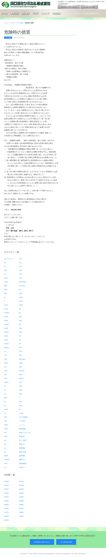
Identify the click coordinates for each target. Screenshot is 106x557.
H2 (5, 413)
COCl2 (6, 382)
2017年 (6, 512)
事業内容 (14, 13)
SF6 (20, 355)
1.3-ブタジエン (9, 259)
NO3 (20, 332)
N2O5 (21, 305)
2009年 (21, 501)
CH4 (5, 359)
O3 (20, 340)
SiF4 (20, 367)
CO (5, 374)
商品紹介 (22, 436)
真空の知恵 (22, 452)
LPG (20, 278)
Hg (5, 448)
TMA (20, 386)
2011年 (21, 493)
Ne (20, 313)
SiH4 (20, 374)
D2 (5, 394)
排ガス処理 (22, 440)
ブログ (35, 13)
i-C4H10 (6, 459)
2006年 (21, 512)
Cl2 (5, 367)
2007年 (21, 508)
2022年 (6, 493)
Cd (5, 351)
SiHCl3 (21, 378)
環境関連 (22, 448)
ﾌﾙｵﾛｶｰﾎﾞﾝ (22, 467)
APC (5, 270)
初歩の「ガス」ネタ (25, 432)
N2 (20, 289)
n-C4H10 (22, 286)
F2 (5, 402)
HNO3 (6, 456)
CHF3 (6, 363)
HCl (5, 432)
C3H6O (6, 324)
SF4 (20, 351)
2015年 (6, 520)
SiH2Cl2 (21, 371)
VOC (20, 402)
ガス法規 (20, 23)
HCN (5, 436)
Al (4, 266)
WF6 (20, 405)
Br (5, 297)
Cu (5, 390)
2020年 (6, 501)
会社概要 (25, 13)
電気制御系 (22, 463)
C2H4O (6, 313)
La (5, 467)
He (5, 440)
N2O (20, 293)
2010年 (21, 497)
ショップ (45, 13)
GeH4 (6, 409)
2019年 (6, 505)
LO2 (20, 274)
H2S (5, 421)
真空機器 (22, 456)
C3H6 (6, 320)
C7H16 (6, 344)
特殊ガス (22, 444)
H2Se (6, 425)
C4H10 (6, 332)
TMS (20, 394)
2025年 (6, 481)
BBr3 (5, 286)
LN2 (20, 266)
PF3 (20, 347)
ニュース (22, 425)
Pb (20, 344)
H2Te (6, 429)
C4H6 (6, 336)
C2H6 (6, 316)
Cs (5, 386)
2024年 (6, 485)
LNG (20, 270)
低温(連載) (22, 429)
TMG (20, 390)
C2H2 (6, 305)
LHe (20, 262)
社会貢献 (56, 13)
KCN (5, 463)
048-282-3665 (89, 7)
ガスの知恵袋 (23, 417)
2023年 (6, 489)
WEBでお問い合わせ (69, 7)
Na (20, 309)
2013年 (21, 485)
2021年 (6, 497)
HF (5, 444)
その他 (21, 413)
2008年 (21, 505)
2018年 (6, 508)
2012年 (21, 489)
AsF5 (6, 278)
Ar (5, 274)
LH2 (20, 259)
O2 (20, 336)
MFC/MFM (22, 282)
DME (5, 398)
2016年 (6, 516)
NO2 (20, 328)
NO (20, 324)
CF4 (5, 355)
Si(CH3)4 (22, 359)
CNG (5, 371)
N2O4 (21, 301)
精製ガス (22, 459)
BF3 (5, 293)
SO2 (20, 382)
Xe (20, 409)
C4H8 (6, 340)
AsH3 (6, 282)
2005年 (21, 516)
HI (5, 452)
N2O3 (21, 297)
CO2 (5, 378)
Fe (5, 405)
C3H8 (6, 328)
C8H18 (6, 347)
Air (5, 262)
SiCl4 (20, 363)
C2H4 (6, 309)
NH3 (20, 320)
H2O (5, 417)
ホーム (4, 13)
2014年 (21, 481)
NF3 (20, 316)
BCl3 (5, 289)
